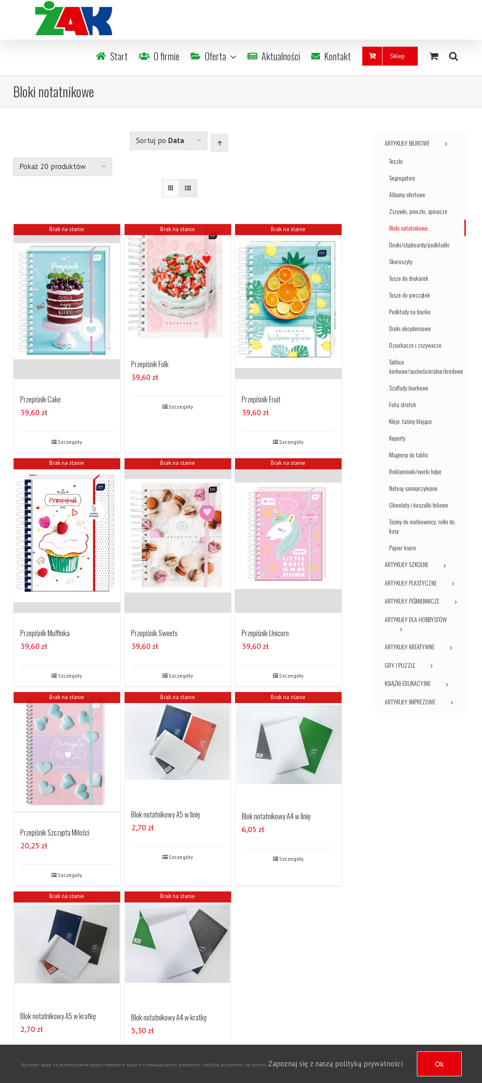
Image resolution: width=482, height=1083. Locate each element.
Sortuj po (160, 140)
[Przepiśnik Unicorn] (288, 535)
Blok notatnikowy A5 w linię (165, 814)
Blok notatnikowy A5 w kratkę (58, 1015)
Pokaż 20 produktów (52, 166)
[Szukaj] (453, 56)
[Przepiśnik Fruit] (288, 301)
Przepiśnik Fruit (261, 399)
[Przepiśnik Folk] (178, 284)
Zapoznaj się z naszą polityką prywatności (335, 1063)
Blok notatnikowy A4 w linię (276, 816)
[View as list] (188, 188)
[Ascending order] (219, 143)
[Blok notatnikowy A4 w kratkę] (178, 944)
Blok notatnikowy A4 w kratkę (169, 1017)
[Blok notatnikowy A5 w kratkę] (67, 943)
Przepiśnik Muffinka (45, 633)
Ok (439, 1064)
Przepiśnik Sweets (154, 633)
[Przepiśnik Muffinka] (67, 535)
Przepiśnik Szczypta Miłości (54, 832)
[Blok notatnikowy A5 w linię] (178, 744)
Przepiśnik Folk (150, 364)
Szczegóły (70, 441)
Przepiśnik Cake (40, 399)
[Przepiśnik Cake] (67, 301)
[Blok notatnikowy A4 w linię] (288, 745)
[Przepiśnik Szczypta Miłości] (67, 752)
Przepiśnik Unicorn (265, 633)
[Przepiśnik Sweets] (178, 535)
